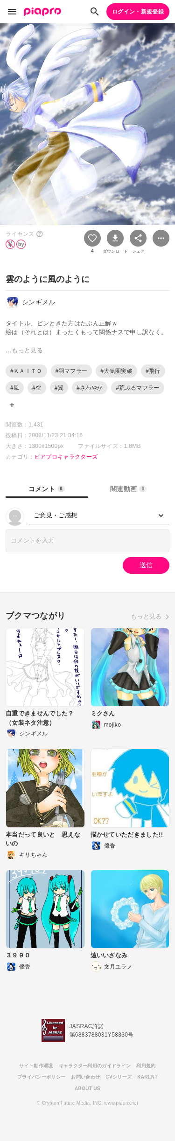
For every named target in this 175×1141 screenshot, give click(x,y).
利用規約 (145, 1065)
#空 (36, 388)
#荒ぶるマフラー (137, 388)
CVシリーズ (118, 1076)
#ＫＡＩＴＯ (26, 371)
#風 (14, 388)
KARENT (147, 1076)
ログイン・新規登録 (138, 11)
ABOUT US (87, 1088)
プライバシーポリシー (41, 1076)
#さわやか (90, 388)
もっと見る (146, 616)
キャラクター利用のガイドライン (95, 1065)
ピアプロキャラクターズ (66, 457)
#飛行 (153, 371)
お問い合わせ (85, 1076)
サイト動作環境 (36, 1065)
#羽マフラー (72, 371)
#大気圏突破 (116, 371)
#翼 (59, 388)
